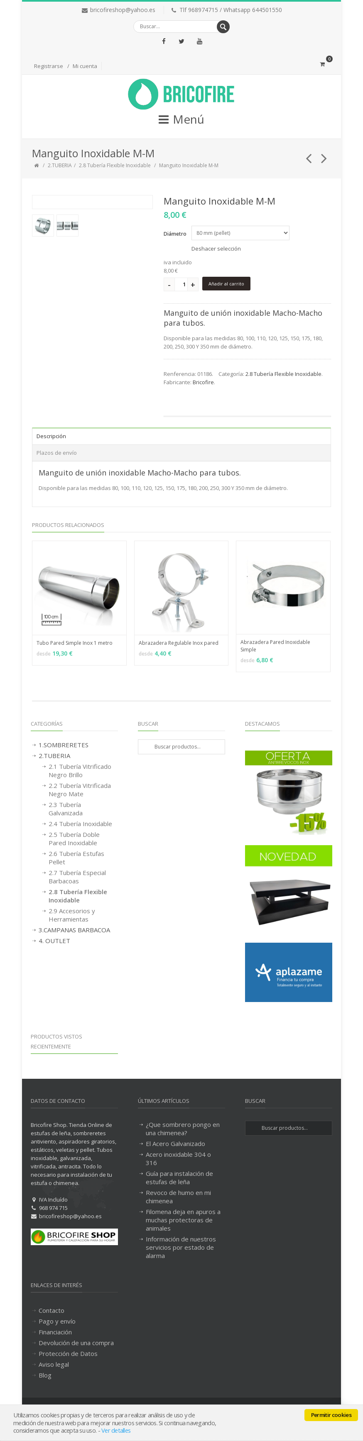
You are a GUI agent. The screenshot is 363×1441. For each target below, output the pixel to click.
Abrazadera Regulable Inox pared (178, 642)
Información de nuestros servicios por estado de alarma (181, 1247)
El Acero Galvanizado (175, 1143)
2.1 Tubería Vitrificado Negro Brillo (80, 770)
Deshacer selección (216, 248)
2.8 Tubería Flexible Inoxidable (115, 165)
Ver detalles (115, 1430)
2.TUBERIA (60, 165)
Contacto (51, 1310)
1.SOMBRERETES (63, 745)
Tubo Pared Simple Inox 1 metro (75, 642)
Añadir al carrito (226, 283)
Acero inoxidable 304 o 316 (178, 1158)
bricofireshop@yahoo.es (122, 10)
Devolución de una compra (76, 1343)
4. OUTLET (54, 940)
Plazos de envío (57, 452)
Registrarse (48, 66)
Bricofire (203, 382)
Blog (45, 1375)
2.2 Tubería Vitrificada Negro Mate (80, 789)
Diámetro (175, 233)
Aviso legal (54, 1364)
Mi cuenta (85, 66)
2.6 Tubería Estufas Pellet (76, 857)
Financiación (55, 1332)
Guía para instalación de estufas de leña (179, 1177)
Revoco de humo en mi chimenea (178, 1196)
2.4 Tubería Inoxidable (80, 823)
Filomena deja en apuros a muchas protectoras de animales (183, 1219)
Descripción (51, 436)
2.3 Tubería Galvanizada (66, 808)
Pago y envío (57, 1321)
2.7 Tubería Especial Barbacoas (77, 876)
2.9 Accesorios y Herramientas (72, 915)
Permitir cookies (331, 1415)
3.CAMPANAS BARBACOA (74, 930)
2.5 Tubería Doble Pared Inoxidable (74, 838)
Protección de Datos (68, 1353)
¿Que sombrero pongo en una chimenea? (183, 1128)
